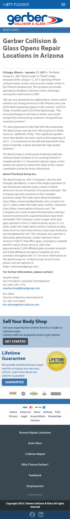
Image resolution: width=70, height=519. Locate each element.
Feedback (35, 475)
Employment (35, 486)
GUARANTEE (14, 382)
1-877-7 (16, 5)
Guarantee (54, 416)
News (37, 412)
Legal (24, 416)
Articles (47, 412)
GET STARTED (15, 341)
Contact (35, 420)
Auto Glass (35, 443)
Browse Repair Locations (35, 432)
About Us (25, 412)
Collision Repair (35, 454)
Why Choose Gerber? (35, 464)
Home (13, 412)
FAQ (57, 412)
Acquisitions (37, 416)
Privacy (13, 416)
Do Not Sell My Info (35, 495)
